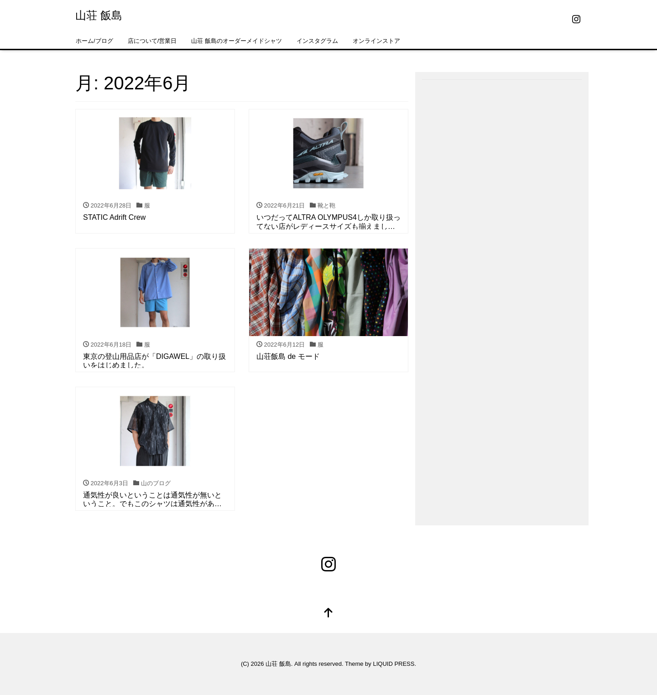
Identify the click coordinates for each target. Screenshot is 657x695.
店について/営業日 (152, 40)
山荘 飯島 (98, 15)
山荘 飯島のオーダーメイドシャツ (236, 40)
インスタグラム (317, 40)
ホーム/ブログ (94, 40)
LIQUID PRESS (393, 663)
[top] (328, 613)
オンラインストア (376, 40)
